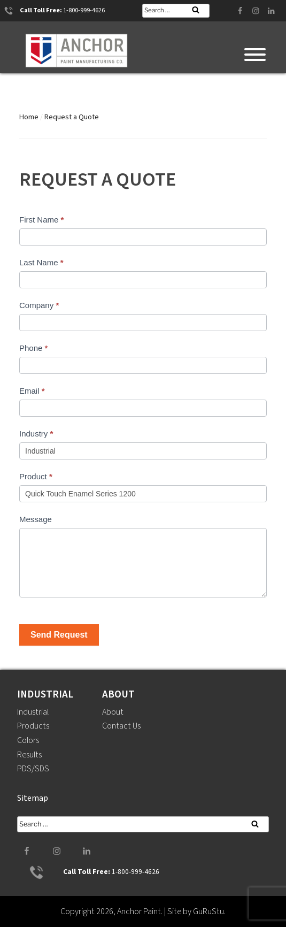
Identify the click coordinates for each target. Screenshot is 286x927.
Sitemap (32, 798)
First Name (41, 219)
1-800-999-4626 (84, 11)
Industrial (33, 712)
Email (32, 390)
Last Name (41, 262)
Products (33, 726)
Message (35, 519)
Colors (28, 740)
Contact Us (121, 726)
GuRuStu (208, 911)
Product (35, 476)
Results (29, 755)
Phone (33, 348)
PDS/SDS (33, 769)
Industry (36, 433)
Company (39, 305)
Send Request (59, 634)
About (112, 712)
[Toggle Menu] (255, 54)
